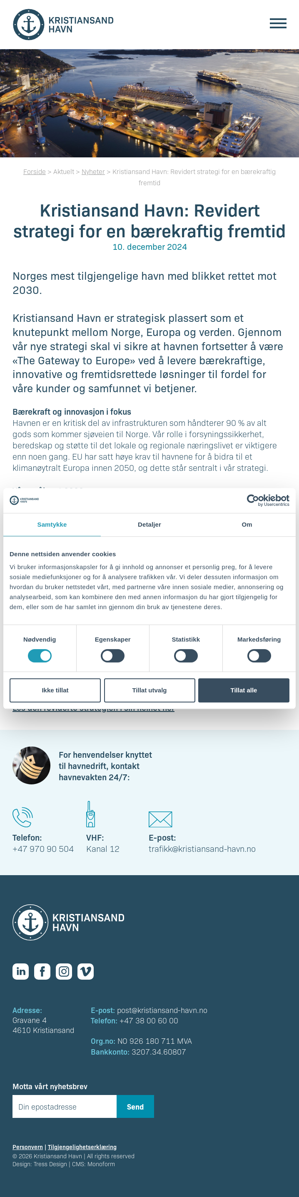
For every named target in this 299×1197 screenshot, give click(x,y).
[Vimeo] (88, 971)
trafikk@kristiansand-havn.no (202, 848)
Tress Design (50, 1163)
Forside (34, 171)
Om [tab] (247, 524)
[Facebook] (45, 971)
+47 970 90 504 (43, 848)
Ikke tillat (55, 690)
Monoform (101, 1163)
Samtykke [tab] (52, 524)
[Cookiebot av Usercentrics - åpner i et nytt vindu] (253, 500)
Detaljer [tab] (149, 524)
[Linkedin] (23, 971)
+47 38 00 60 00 (149, 1020)
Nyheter (93, 171)
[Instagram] (66, 971)
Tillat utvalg (149, 690)
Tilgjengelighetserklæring (82, 1146)
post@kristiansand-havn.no (162, 1010)
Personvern (27, 1146)
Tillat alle (244, 690)
